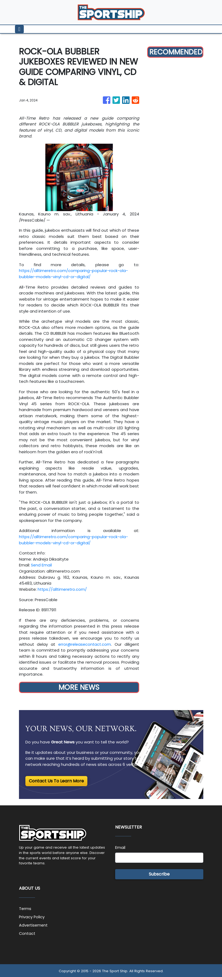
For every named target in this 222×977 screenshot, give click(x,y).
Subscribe (159, 873)
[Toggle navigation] (19, 29)
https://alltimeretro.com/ (63, 589)
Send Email (41, 565)
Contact (27, 932)
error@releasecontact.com (84, 644)
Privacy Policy (32, 916)
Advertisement (34, 924)
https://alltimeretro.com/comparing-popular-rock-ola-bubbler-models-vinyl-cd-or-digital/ (74, 273)
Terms (25, 908)
